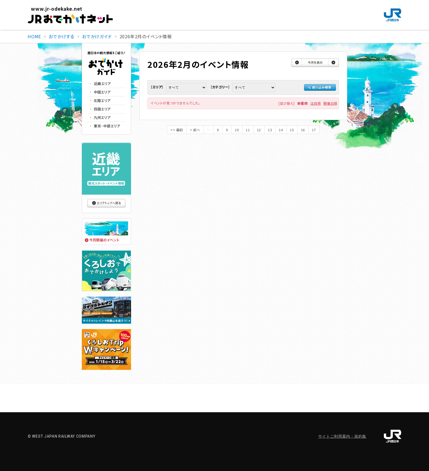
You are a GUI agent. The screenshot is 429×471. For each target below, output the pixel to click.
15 (292, 129)
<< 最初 (176, 129)
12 (259, 129)
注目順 (315, 103)
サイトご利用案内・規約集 (342, 436)
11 (248, 129)
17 (314, 129)
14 (281, 129)
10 (237, 129)
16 (303, 129)
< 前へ (195, 129)
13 (270, 129)
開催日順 (330, 103)
